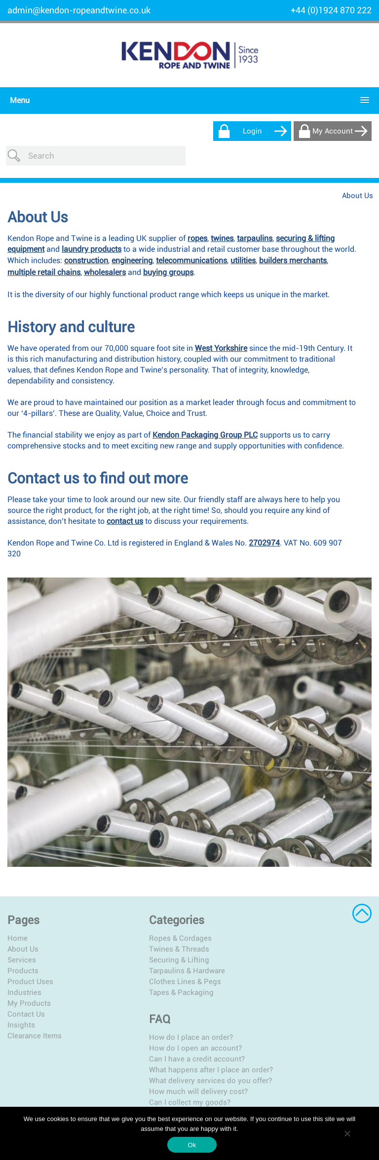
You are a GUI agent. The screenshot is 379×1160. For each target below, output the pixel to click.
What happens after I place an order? (300, 955)
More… (261, 1011)
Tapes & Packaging (161, 972)
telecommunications (191, 240)
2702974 (264, 523)
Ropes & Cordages (160, 918)
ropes (197, 218)
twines (222, 218)
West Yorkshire (221, 328)
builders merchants (293, 240)
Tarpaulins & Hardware (167, 950)
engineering (132, 240)
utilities (243, 240)
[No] (347, 1133)
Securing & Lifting (159, 939)
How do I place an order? (292, 918)
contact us (125, 501)
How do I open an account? (296, 928)
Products (22, 950)
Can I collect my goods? (291, 1000)
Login (252, 131)
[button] (187, 100)
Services (21, 939)
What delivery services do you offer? (301, 975)
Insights (21, 1004)
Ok (192, 1145)
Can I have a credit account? (298, 939)
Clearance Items (34, 1015)
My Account (332, 131)
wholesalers (105, 252)
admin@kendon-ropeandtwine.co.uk (79, 10)
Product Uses (30, 961)
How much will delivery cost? (299, 990)
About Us (22, 928)
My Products (29, 983)
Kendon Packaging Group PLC (205, 415)
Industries (24, 972)
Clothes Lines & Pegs (165, 961)
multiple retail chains (43, 252)
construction (86, 240)
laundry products (91, 229)
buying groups (168, 252)
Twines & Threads (159, 928)
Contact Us (26, 993)
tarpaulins (254, 218)
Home (17, 918)
